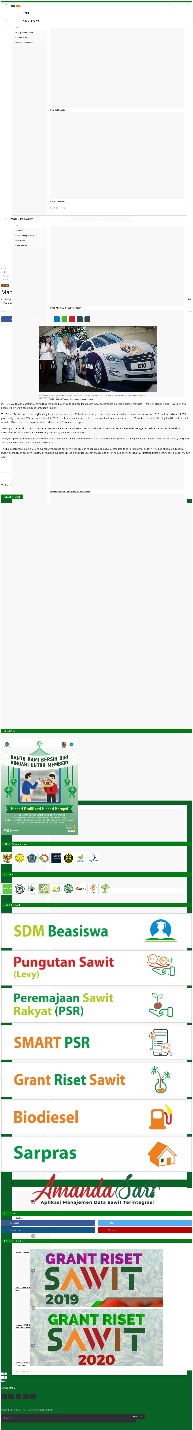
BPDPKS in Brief (57, 202)
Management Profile (24, 32)
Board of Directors (58, 110)
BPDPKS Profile (21, 37)
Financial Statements (24, 42)
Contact (6, 4)
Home (26, 13)
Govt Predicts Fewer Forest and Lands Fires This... (72, 400)
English (170, 4)
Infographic (20, 240)
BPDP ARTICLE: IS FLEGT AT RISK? (65, 308)
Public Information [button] (21, 218)
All (16, 27)
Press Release (21, 245)
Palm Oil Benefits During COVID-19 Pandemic (70, 492)
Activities (19, 230)
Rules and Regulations (25, 235)
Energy (6, 276)
